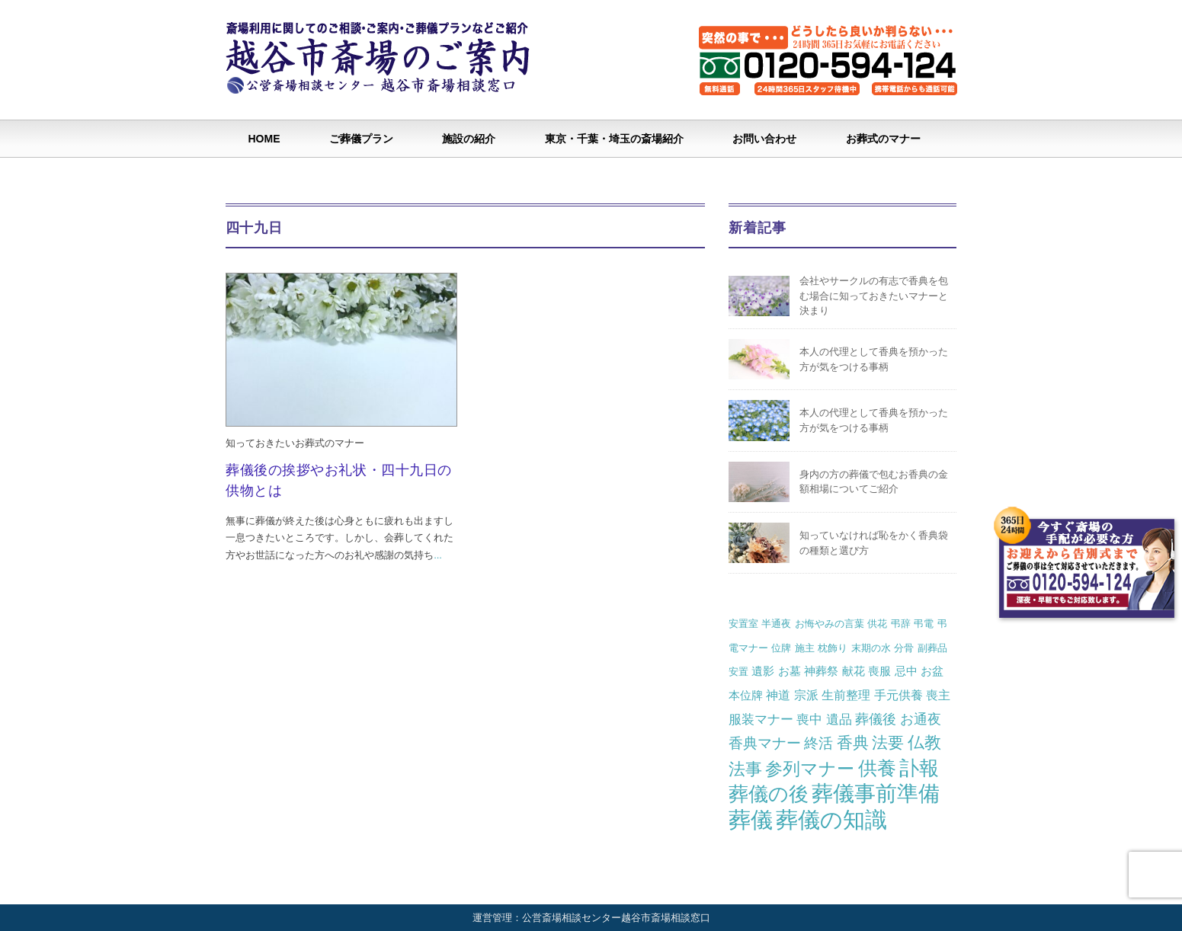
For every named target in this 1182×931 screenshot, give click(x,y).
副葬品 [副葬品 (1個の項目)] (932, 648)
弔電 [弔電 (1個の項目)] (924, 623)
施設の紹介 (468, 139)
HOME (264, 139)
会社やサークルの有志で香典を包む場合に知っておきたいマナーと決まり (873, 295)
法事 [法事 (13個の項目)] (745, 769)
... (438, 555)
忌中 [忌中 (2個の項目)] (906, 670)
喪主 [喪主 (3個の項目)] (938, 695)
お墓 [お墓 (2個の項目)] (789, 670)
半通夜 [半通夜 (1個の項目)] (776, 623)
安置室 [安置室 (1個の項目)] (743, 623)
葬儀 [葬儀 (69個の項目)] (751, 820)
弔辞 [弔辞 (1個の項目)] (901, 623)
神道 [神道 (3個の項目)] (778, 695)
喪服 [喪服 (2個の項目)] (879, 670)
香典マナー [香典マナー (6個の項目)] (765, 743)
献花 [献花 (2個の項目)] (853, 670)
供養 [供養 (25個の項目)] (877, 768)
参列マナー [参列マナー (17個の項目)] (809, 769)
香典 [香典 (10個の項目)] (853, 742)
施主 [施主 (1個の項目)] (805, 648)
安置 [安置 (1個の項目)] (738, 671)
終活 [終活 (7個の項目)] (818, 742)
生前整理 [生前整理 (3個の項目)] (846, 695)
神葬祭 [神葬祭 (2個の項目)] (821, 670)
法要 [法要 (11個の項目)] (888, 743)
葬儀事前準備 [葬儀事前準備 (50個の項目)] (876, 793)
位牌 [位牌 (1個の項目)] (781, 648)
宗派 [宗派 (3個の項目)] (806, 695)
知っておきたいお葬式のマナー (295, 443)
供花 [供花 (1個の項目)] (877, 623)
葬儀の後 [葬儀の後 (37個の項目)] (769, 793)
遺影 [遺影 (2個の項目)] (762, 670)
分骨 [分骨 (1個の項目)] (904, 648)
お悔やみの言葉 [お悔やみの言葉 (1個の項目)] (829, 623)
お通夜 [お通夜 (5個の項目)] (920, 719)
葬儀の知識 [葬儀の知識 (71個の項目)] (831, 819)
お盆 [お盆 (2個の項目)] (932, 670)
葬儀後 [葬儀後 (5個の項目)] (875, 719)
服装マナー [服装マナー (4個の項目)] (761, 719)
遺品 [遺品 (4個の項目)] (839, 719)
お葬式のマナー (883, 139)
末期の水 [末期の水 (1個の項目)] (871, 648)
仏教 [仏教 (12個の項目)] (924, 742)
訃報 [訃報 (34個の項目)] (919, 768)
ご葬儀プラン (361, 139)
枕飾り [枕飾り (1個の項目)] (832, 648)
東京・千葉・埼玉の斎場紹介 (614, 139)
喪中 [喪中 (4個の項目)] (809, 719)
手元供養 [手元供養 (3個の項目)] (898, 695)
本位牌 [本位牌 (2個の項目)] (746, 695)
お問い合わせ (764, 139)
